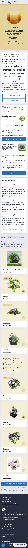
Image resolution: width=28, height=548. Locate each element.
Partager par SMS (14, 96)
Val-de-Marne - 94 (14, 487)
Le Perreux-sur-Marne (9, 59)
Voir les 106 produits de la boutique (14, 483)
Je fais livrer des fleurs (14, 139)
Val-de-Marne (21, 59)
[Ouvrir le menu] (3, 2)
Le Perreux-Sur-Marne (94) (19, 237)
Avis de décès (4, 487)
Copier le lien (14, 100)
